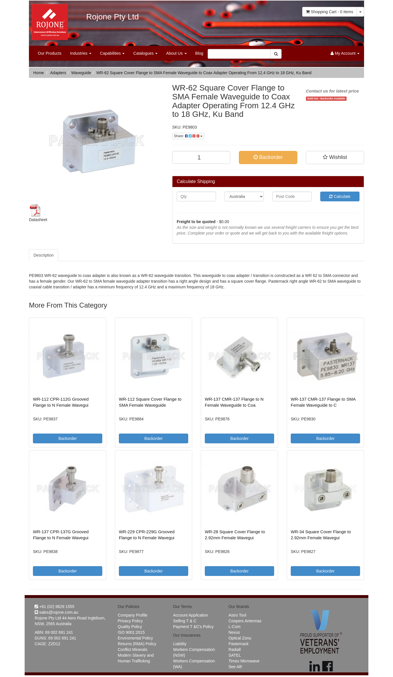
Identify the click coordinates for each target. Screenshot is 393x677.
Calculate (339, 196)
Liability (179, 643)
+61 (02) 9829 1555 (54, 606)
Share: (188, 136)
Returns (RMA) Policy (137, 643)
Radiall (235, 649)
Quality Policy (130, 626)
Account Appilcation (190, 615)
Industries (80, 53)
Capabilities (112, 53)
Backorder (268, 157)
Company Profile (133, 615)
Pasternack (239, 643)
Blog (199, 53)
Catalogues (145, 53)
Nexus (234, 632)
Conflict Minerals (132, 649)
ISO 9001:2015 (131, 632)
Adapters (58, 72)
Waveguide (81, 72)
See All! (235, 666)
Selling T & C (184, 621)
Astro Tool (237, 615)
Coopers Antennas (245, 621)
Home (38, 72)
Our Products (49, 53)
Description (44, 255)
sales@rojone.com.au (56, 612)
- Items (329, 11)
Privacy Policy (130, 621)
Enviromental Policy (135, 638)
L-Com (235, 626)
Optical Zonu (240, 638)
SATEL (235, 655)
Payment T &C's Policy (193, 626)
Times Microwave (244, 661)
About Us (176, 53)
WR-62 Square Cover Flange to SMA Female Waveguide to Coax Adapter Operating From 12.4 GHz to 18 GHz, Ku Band (203, 72)
